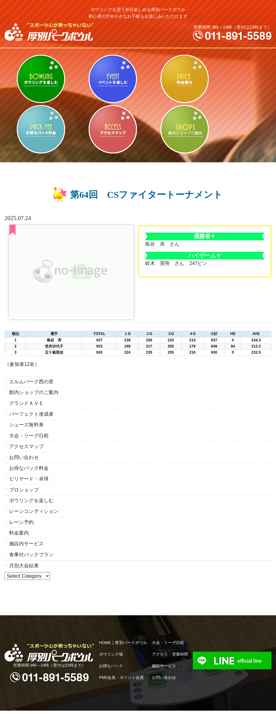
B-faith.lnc (179, 705)
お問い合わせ (24, 452)
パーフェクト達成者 (31, 411)
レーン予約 (21, 512)
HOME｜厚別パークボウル (123, 630)
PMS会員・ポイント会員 (121, 664)
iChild (214, 705)
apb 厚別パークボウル (106, 705)
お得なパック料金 (41, 129)
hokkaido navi (197, 705)
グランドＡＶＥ (26, 401)
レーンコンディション (33, 502)
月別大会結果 (24, 553)
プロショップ (24, 482)
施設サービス (164, 653)
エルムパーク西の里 (31, 381)
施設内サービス (26, 532)
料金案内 (184, 79)
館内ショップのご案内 (184, 129)
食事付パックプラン (31, 542)
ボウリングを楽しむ (41, 79)
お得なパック (111, 653)
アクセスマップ (113, 129)
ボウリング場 (111, 641)
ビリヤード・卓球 (113, 79)
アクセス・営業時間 (170, 641)
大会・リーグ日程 (29, 431)
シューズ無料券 (26, 421)
